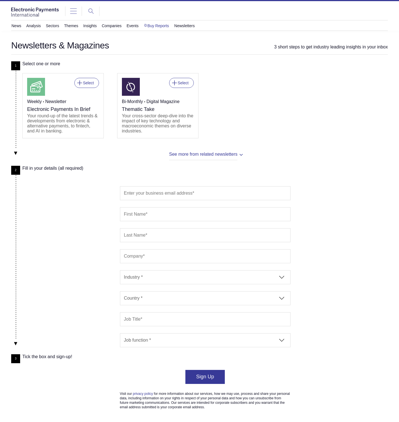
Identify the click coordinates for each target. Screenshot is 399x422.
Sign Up (205, 376)
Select (88, 81)
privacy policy (143, 394)
